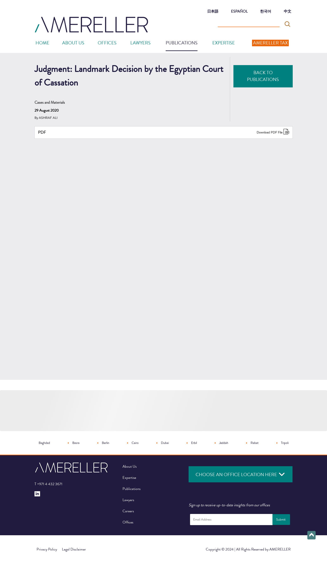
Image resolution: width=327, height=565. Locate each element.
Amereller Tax (270, 43)
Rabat (254, 443)
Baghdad (44, 443)
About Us (73, 43)
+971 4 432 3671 (48, 484)
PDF (42, 132)
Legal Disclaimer (74, 549)
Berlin (105, 443)
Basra (76, 443)
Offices (127, 522)
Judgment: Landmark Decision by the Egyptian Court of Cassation (85, 557)
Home (42, 43)
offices (107, 43)
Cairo (135, 443)
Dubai (165, 443)
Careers (128, 511)
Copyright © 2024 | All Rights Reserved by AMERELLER (248, 549)
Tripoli (285, 443)
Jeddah (223, 443)
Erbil (194, 443)
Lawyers (140, 43)
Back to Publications (263, 76)
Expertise (223, 43)
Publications (181, 43)
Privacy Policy (47, 549)
